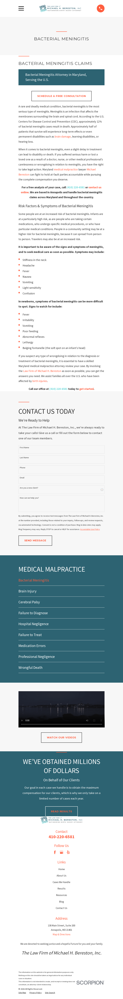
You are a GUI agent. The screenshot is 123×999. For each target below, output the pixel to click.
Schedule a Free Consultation (61, 96)
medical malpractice (66, 169)
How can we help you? (29, 498)
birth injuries (39, 381)
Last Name (24, 457)
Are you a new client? (29, 488)
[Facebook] (55, 852)
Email (22, 477)
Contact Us (61, 908)
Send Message (35, 540)
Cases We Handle (61, 882)
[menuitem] (61, 580)
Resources (61, 895)
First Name (24, 447)
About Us (61, 875)
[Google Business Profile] (61, 852)
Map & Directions (61, 934)
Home (61, 869)
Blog (61, 901)
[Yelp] (68, 852)
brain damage (63, 136)
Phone (22, 467)
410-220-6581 (62, 836)
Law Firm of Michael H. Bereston (42, 371)
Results (61, 888)
